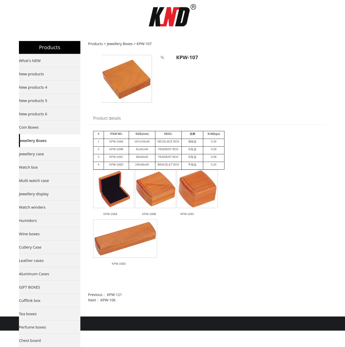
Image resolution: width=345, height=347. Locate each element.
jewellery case (31, 153)
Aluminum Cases (34, 273)
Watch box (28, 167)
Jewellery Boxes (33, 140)
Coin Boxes (29, 127)
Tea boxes (28, 313)
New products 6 (33, 113)
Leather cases (31, 260)
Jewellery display (34, 193)
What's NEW (30, 60)
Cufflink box (29, 300)
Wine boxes (29, 233)
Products (95, 43)
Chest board (30, 340)
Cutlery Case (30, 247)
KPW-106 (107, 300)
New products (31, 73)
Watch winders (32, 207)
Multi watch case (34, 180)
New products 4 (33, 87)
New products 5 (33, 100)
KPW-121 (114, 294)
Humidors (28, 220)
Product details (107, 118)
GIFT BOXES (29, 287)
